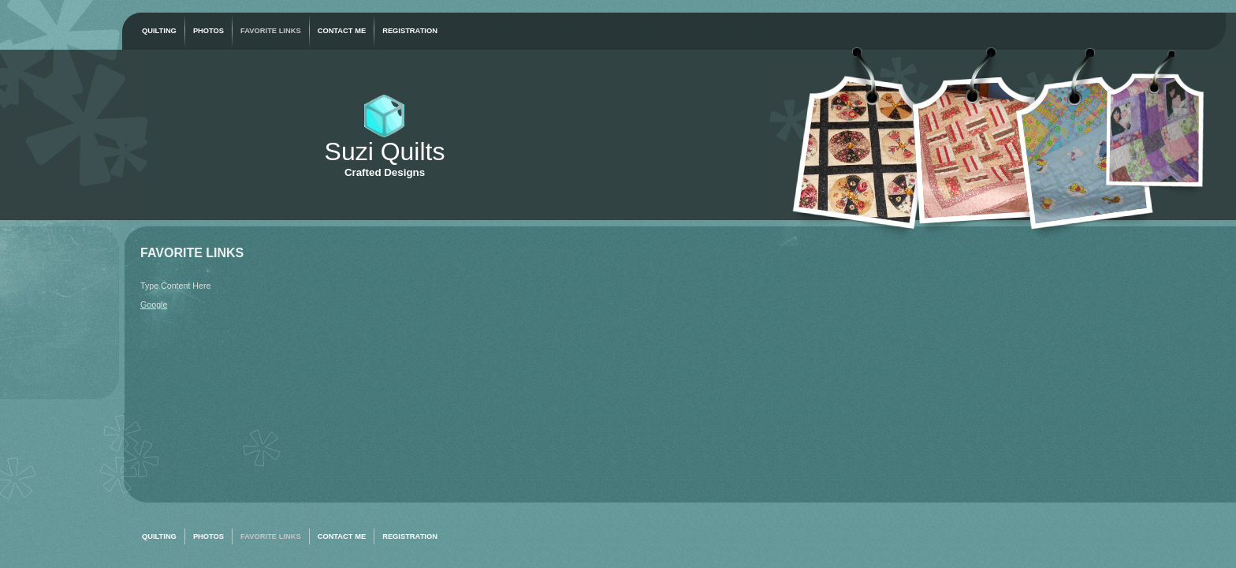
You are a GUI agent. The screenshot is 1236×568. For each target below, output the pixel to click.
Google (153, 304)
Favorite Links (270, 31)
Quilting (159, 31)
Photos (208, 31)
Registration (409, 31)
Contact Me (342, 31)
